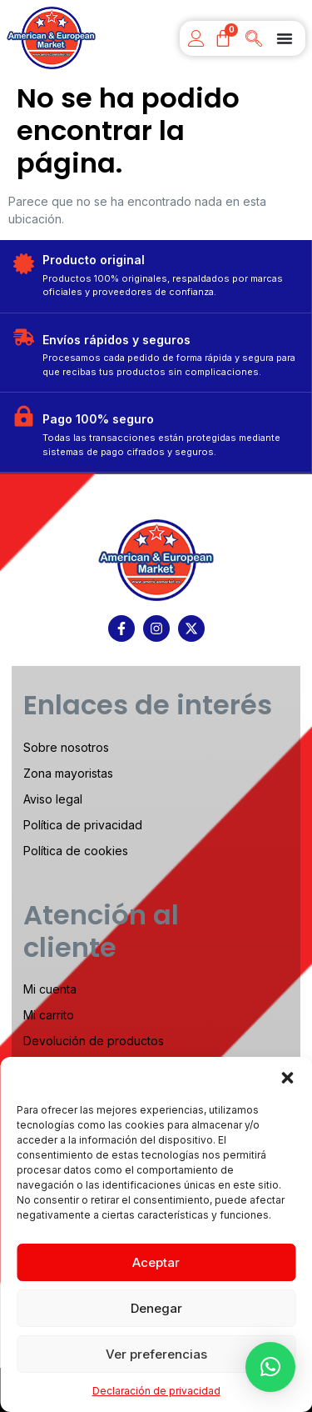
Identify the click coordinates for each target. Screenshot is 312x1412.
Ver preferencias (156, 1354)
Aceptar (156, 1262)
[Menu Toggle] (284, 38)
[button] (287, 1077)
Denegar (156, 1308)
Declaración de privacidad (156, 1390)
